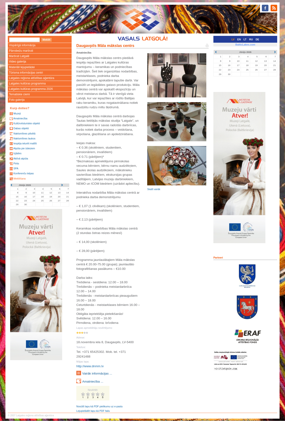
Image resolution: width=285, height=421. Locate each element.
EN (239, 39)
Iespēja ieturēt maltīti (25, 143)
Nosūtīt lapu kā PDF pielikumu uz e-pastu (99, 406)
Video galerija (17, 61)
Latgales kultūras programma (27, 83)
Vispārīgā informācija (22, 45)
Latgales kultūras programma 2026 (31, 89)
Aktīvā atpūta (20, 158)
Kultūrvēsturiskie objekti (26, 123)
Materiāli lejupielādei (22, 67)
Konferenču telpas (23, 173)
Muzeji (17, 113)
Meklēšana (19, 178)
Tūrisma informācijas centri (26, 72)
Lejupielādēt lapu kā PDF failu (93, 410)
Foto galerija (17, 99)
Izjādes (17, 153)
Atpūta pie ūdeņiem (24, 148)
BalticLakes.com (245, 44)
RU (251, 39)
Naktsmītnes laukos (24, 138)
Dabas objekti (21, 128)
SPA (15, 168)
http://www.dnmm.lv (90, 366)
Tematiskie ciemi (19, 94)
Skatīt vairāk (153, 189)
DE (257, 39)
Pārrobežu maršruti (21, 50)
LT (245, 39)
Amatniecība (20, 118)
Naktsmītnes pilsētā (24, 133)
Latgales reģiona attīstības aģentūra (31, 78)
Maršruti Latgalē (19, 56)
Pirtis (16, 163)
